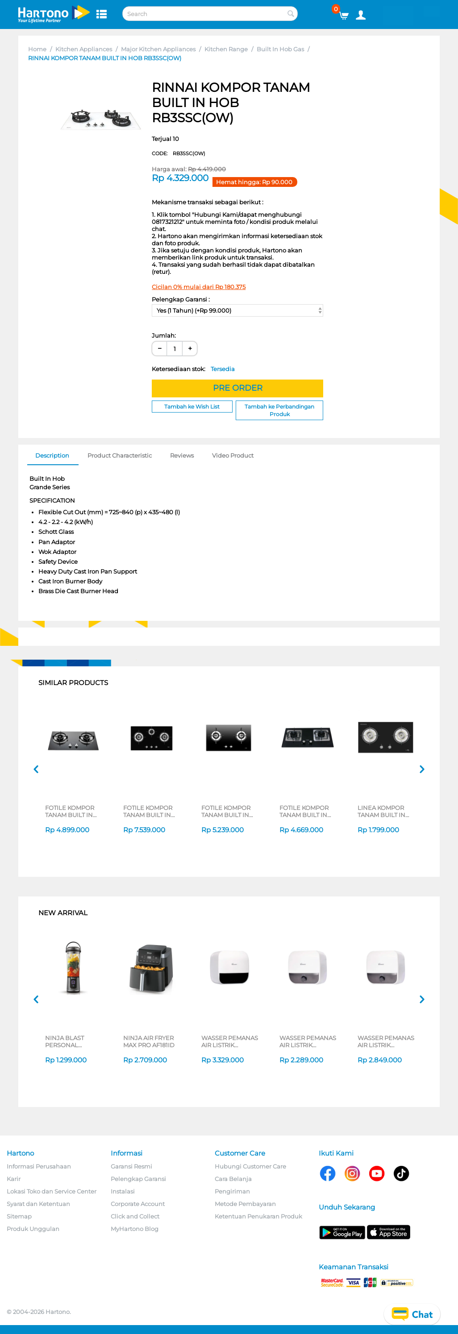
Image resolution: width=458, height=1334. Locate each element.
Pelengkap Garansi (138, 1178)
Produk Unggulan (33, 1228)
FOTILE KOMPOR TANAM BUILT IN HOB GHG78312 (147, 811)
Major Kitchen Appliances (158, 49)
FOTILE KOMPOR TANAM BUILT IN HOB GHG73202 (304, 811)
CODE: (178, 153)
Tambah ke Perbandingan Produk (279, 410)
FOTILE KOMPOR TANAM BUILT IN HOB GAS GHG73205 (69, 811)
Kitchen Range (226, 49)
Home (37, 49)
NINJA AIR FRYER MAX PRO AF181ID (149, 1041)
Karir (14, 1178)
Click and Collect (135, 1216)
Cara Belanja (233, 1178)
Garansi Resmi (131, 1166)
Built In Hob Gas (280, 49)
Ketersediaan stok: (193, 369)
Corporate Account (138, 1203)
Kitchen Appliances (83, 49)
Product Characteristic (119, 455)
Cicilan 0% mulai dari (199, 286)
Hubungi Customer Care (250, 1166)
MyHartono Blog (134, 1228)
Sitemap (19, 1216)
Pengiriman (232, 1191)
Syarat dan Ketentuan (38, 1203)
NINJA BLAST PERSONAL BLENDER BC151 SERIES (68, 1041)
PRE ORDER (237, 388)
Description (52, 455)
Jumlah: (164, 335)
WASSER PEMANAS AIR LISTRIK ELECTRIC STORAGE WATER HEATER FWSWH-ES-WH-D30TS (230, 1041)
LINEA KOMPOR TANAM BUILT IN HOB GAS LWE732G (386, 811)
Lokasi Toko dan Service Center (51, 1191)
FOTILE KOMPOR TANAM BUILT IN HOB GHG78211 (225, 811)
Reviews (182, 455)
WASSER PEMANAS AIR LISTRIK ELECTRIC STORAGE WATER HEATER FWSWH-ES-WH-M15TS (308, 1041)
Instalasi (123, 1191)
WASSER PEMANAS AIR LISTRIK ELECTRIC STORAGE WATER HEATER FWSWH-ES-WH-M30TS (387, 1041)
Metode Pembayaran (245, 1203)
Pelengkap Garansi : (181, 299)
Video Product (233, 455)
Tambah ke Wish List (192, 406)
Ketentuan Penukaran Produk (258, 1216)
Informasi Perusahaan (39, 1166)
